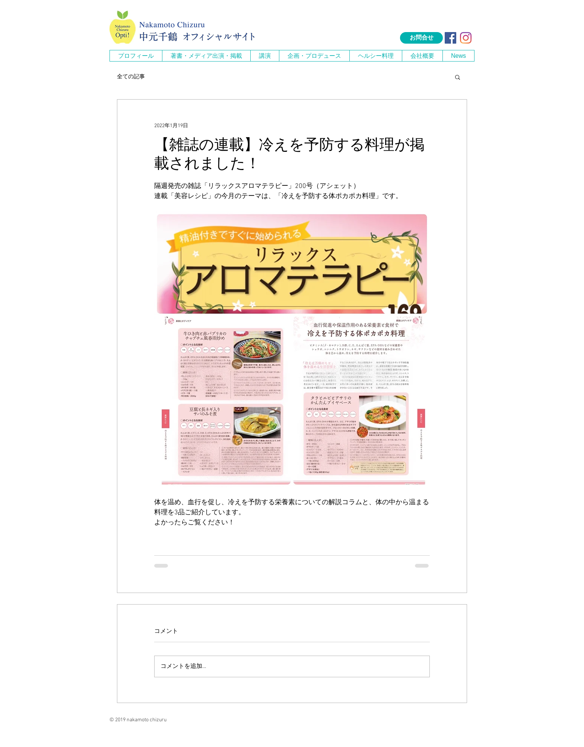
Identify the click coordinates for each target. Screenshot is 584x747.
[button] (206, 55)
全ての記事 (131, 76)
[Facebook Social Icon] (450, 38)
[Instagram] (466, 38)
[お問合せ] (421, 38)
